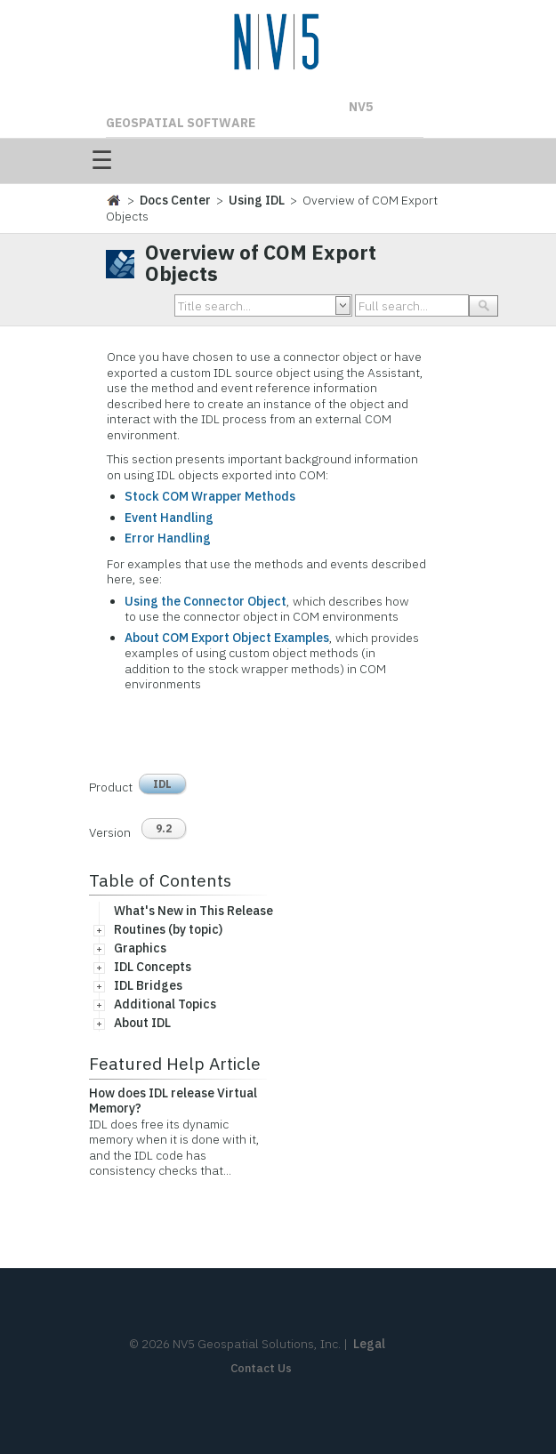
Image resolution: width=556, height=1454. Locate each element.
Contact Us (261, 1368)
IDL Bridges (148, 985)
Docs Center (175, 200)
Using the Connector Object (205, 601)
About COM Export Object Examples (227, 638)
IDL (162, 784)
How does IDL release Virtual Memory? (173, 1101)
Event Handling (169, 518)
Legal (369, 1344)
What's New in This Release (193, 911)
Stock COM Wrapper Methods (210, 496)
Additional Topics (165, 1004)
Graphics (140, 948)
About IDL (142, 1023)
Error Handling (168, 538)
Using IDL (257, 200)
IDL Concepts (152, 967)
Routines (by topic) (168, 929)
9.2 (164, 828)
